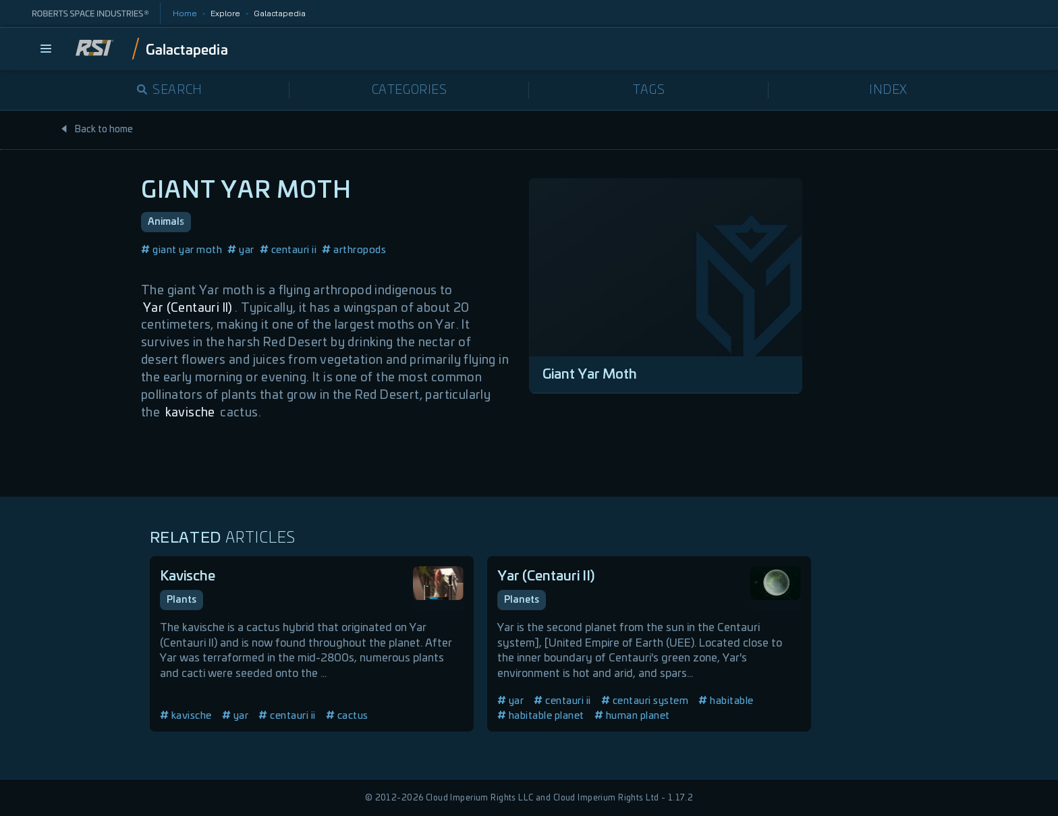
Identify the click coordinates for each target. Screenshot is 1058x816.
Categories (409, 90)
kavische (190, 413)
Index (888, 90)
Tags (649, 90)
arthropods (354, 250)
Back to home (96, 129)
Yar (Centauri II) (188, 308)
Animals (166, 222)
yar (240, 250)
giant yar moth (181, 250)
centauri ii (288, 250)
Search (169, 90)
